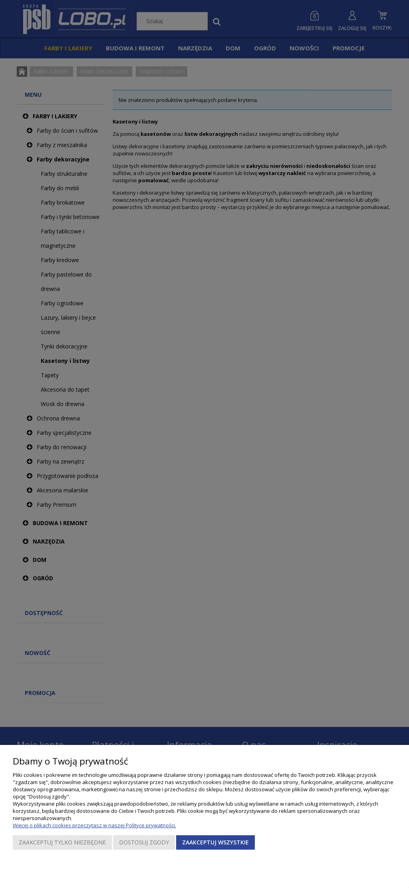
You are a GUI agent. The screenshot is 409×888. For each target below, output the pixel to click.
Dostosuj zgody (144, 842)
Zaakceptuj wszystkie (215, 842)
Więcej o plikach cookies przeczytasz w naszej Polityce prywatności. (94, 825)
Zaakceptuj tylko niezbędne (62, 842)
